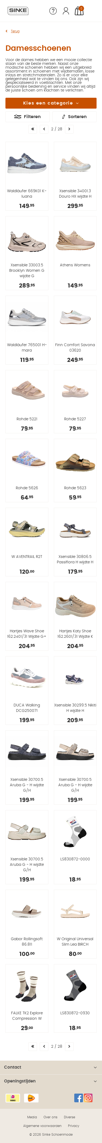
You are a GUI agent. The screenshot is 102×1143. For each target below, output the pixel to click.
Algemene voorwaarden (42, 1126)
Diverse (69, 1117)
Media (32, 1117)
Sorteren (77, 117)
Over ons (50, 1117)
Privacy (73, 1126)
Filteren (32, 117)
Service (53, 11)
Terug (15, 31)
